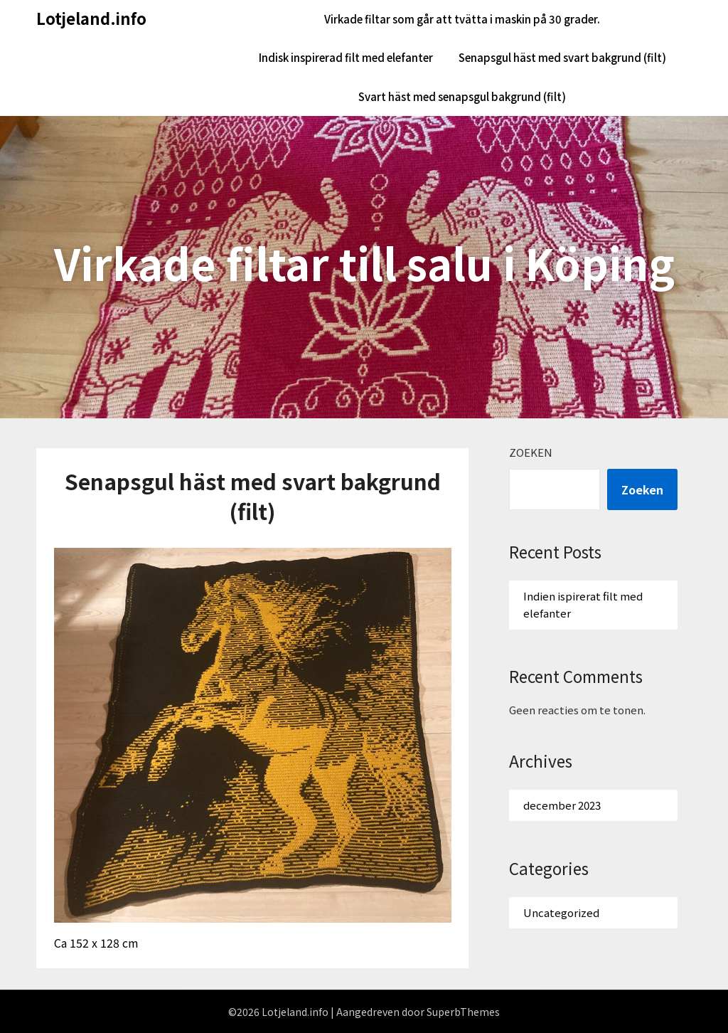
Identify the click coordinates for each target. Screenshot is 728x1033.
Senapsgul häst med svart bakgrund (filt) (562, 57)
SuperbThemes (463, 1012)
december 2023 (562, 805)
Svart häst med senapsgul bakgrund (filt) (462, 96)
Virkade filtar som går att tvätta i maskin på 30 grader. (462, 18)
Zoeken (530, 452)
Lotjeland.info (91, 17)
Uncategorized (561, 912)
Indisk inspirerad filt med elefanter (346, 57)
